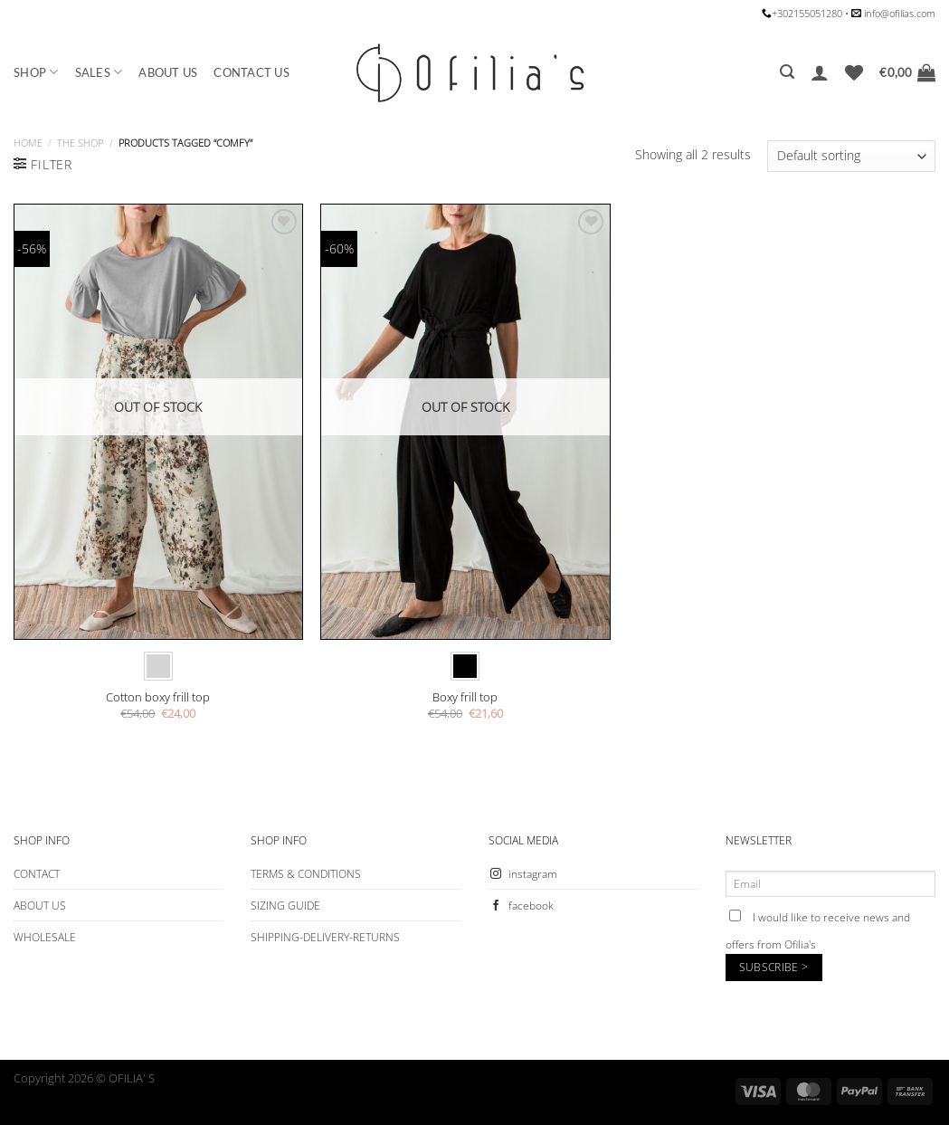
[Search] (787, 72)
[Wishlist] (854, 72)
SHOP (36, 72)
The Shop (80, 142)
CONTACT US (251, 72)
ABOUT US (167, 72)
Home (28, 142)
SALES (99, 72)
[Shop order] (851, 156)
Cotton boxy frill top (158, 697)
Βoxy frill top (465, 697)
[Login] (820, 72)
